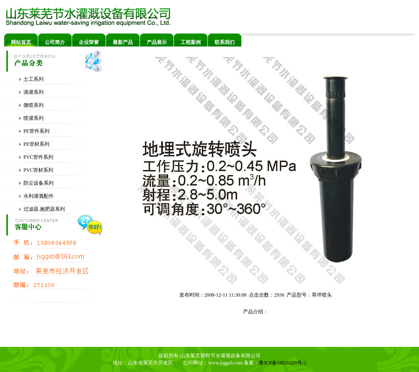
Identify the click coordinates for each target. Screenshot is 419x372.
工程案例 (191, 42)
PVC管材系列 (36, 170)
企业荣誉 (89, 42)
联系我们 (225, 42)
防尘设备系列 (36, 183)
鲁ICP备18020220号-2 (282, 363)
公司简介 (55, 42)
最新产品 (123, 42)
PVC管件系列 (36, 157)
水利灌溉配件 (36, 196)
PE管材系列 (34, 144)
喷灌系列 (31, 118)
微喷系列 (31, 105)
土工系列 (31, 79)
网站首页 (21, 42)
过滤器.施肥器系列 (42, 209)
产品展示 (157, 42)
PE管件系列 (34, 131)
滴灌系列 (31, 92)
